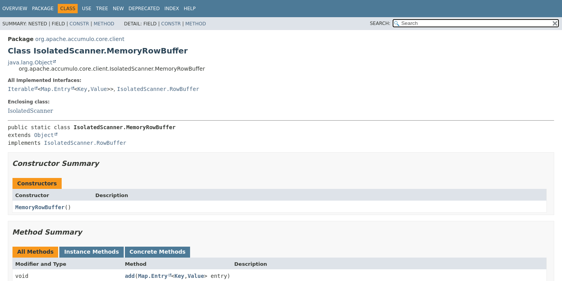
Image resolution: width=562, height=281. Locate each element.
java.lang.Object (30, 62)
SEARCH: (380, 23)
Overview (14, 8)
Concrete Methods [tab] (158, 252)
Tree (102, 8)
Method (104, 24)
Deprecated (144, 8)
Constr (79, 24)
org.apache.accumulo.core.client (79, 39)
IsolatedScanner (30, 111)
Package (42, 8)
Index (171, 8)
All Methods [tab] (35, 252)
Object (44, 135)
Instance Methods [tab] (91, 252)
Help (190, 8)
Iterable (21, 89)
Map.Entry (56, 89)
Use (86, 8)
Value (99, 89)
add (130, 276)
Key (82, 89)
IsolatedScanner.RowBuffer (158, 89)
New (118, 8)
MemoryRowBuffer (39, 207)
